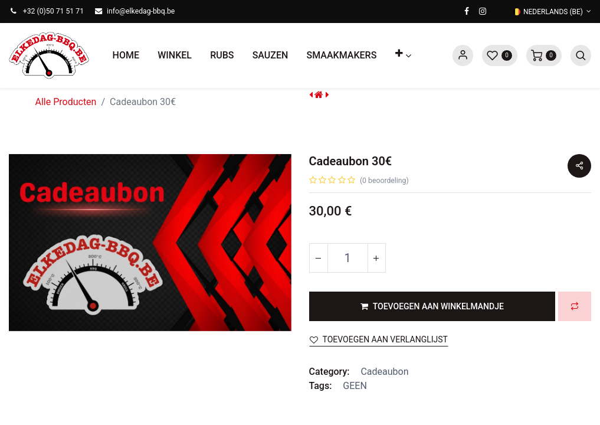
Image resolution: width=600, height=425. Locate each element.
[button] (403, 55)
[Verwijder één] (318, 258)
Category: (329, 371)
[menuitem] (126, 55)
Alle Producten (66, 101)
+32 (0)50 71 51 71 (53, 11)
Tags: (320, 385)
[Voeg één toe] (376, 258)
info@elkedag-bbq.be (141, 11)
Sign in (463, 55)
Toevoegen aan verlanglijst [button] (379, 339)
